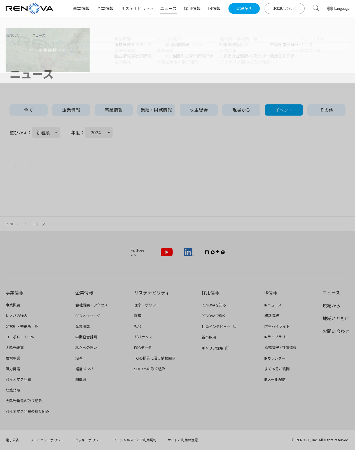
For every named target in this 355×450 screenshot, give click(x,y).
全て (28, 109)
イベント (284, 109)
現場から (241, 109)
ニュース (38, 35)
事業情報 (114, 109)
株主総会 (199, 109)
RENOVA (12, 35)
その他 (326, 109)
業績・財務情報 (156, 109)
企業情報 (71, 109)
